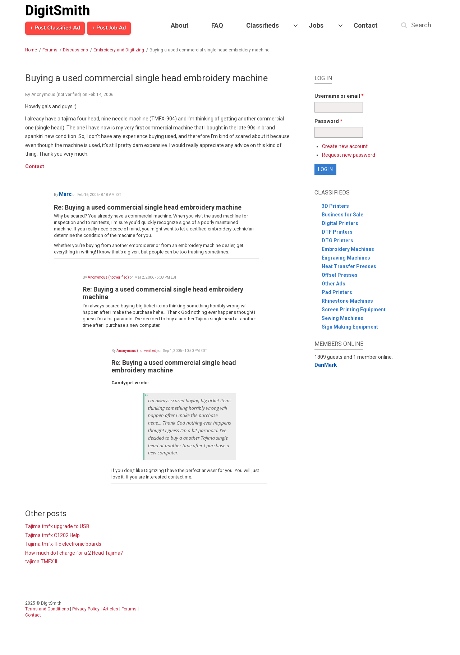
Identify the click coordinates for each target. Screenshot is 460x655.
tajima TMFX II (41, 561)
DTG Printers (337, 240)
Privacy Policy (86, 609)
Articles (110, 609)
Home (31, 49)
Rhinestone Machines (347, 301)
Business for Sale (342, 214)
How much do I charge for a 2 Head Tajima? (74, 553)
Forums (50, 49)
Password (328, 121)
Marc (65, 194)
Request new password (348, 155)
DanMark (325, 365)
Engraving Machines (346, 258)
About (180, 25)
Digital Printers (340, 223)
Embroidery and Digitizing (118, 49)
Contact (366, 25)
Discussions (75, 49)
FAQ (217, 25)
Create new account (345, 146)
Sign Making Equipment (350, 327)
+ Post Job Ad (109, 28)
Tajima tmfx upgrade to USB (57, 526)
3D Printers (335, 206)
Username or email (339, 96)
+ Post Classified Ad (55, 28)
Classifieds (262, 25)
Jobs (316, 25)
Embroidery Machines (348, 249)
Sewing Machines (342, 318)
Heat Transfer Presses (349, 266)
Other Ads (333, 284)
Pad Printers (337, 292)
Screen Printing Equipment (354, 309)
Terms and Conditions (47, 609)
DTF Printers (337, 232)
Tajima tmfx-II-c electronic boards (63, 544)
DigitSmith (57, 10)
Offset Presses (340, 275)
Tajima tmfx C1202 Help (52, 535)
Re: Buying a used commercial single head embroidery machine (148, 207)
